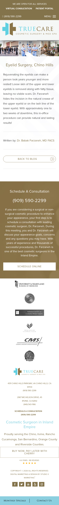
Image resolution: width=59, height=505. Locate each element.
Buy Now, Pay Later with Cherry (29, 452)
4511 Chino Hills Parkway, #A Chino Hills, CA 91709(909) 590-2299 (29, 387)
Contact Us (44, 500)
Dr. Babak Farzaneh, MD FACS (35, 140)
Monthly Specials (15, 500)
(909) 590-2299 (11, 16)
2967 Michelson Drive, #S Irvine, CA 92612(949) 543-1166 (29, 401)
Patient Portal (44, 8)
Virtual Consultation (19, 8)
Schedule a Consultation (28, 411)
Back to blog (27, 159)
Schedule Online (29, 266)
